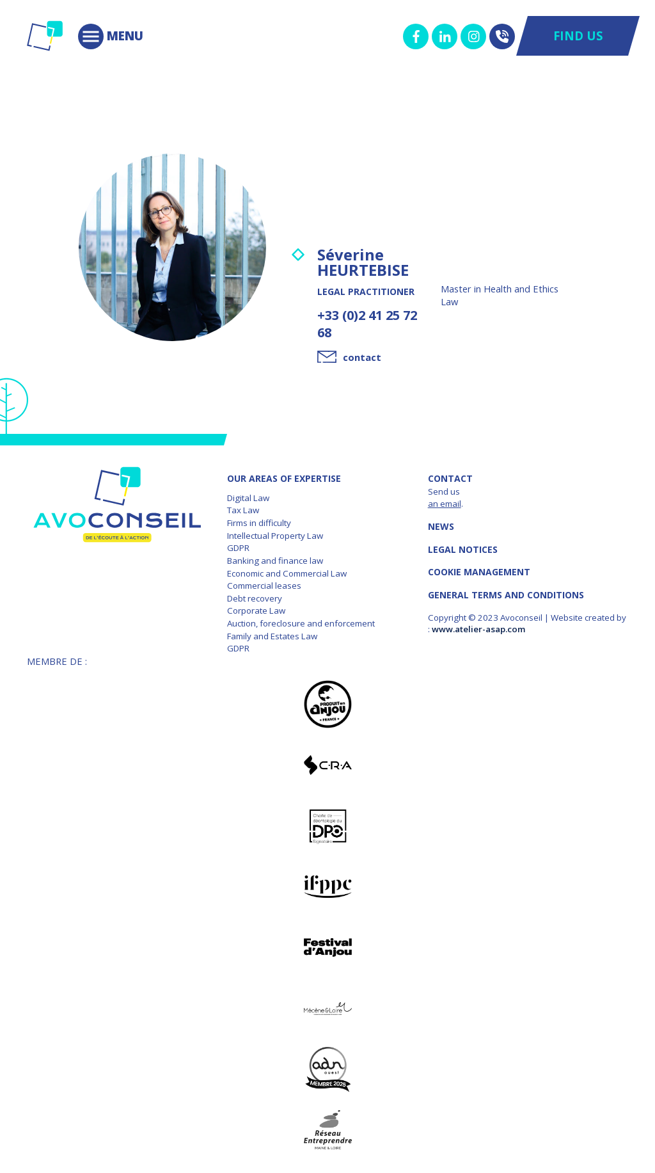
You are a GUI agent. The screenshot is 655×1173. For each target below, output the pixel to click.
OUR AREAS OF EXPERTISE (284, 478)
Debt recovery (254, 598)
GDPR (238, 548)
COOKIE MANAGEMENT (479, 572)
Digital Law (248, 498)
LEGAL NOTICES (463, 549)
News (441, 526)
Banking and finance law (275, 560)
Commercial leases (264, 585)
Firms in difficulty (259, 523)
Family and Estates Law (272, 636)
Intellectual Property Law (275, 535)
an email (444, 503)
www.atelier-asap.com (478, 629)
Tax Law (243, 510)
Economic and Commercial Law (287, 573)
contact (362, 357)
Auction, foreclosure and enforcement (301, 623)
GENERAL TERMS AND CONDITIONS (506, 595)
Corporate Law (256, 610)
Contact (450, 478)
